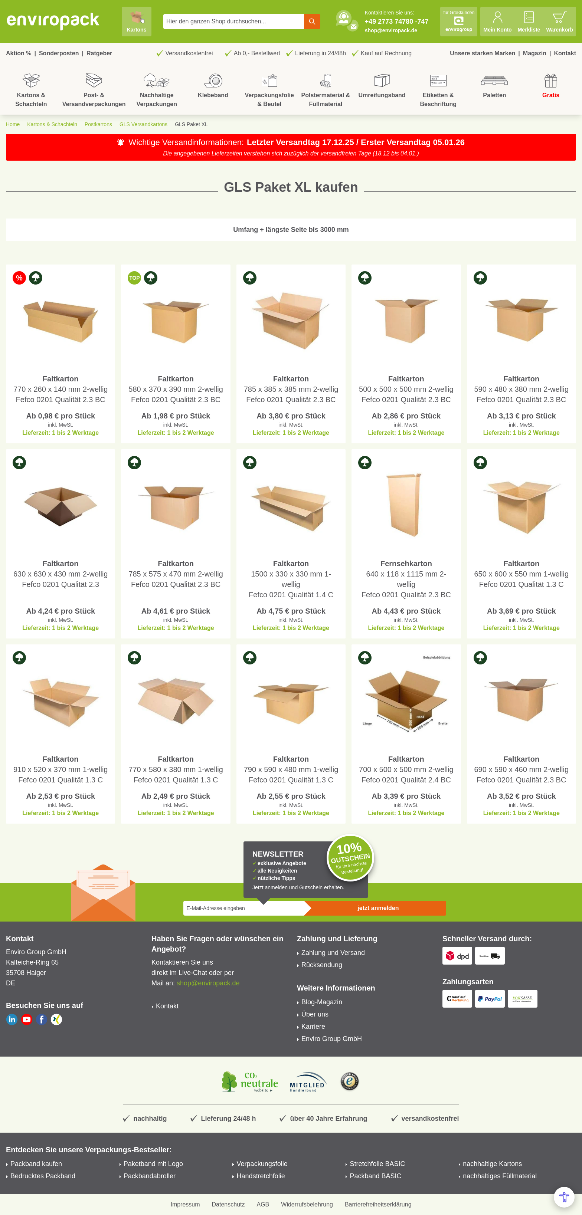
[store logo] (53, 21)
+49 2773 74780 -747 (397, 21)
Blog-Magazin (321, 1002)
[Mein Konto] (497, 21)
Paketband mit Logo (153, 1164)
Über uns (314, 1014)
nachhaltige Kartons (492, 1164)
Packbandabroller (150, 1176)
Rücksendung (321, 965)
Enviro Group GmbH (331, 1038)
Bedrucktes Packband (42, 1176)
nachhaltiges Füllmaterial (500, 1176)
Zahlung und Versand (333, 952)
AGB (263, 1204)
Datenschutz (228, 1204)
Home (13, 124)
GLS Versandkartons (143, 124)
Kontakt (565, 53)
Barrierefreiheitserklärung (378, 1204)
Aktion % (18, 53)
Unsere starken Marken (482, 53)
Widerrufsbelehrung (307, 1204)
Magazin (534, 53)
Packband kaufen (36, 1164)
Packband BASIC (375, 1176)
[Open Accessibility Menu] (564, 1197)
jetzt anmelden (378, 908)
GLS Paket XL (191, 124)
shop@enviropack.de (391, 30)
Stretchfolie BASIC (377, 1164)
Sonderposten (59, 53)
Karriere (313, 1026)
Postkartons (98, 124)
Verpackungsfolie (262, 1164)
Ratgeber (99, 53)
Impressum (185, 1204)
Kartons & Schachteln (52, 124)
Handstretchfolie (261, 1176)
